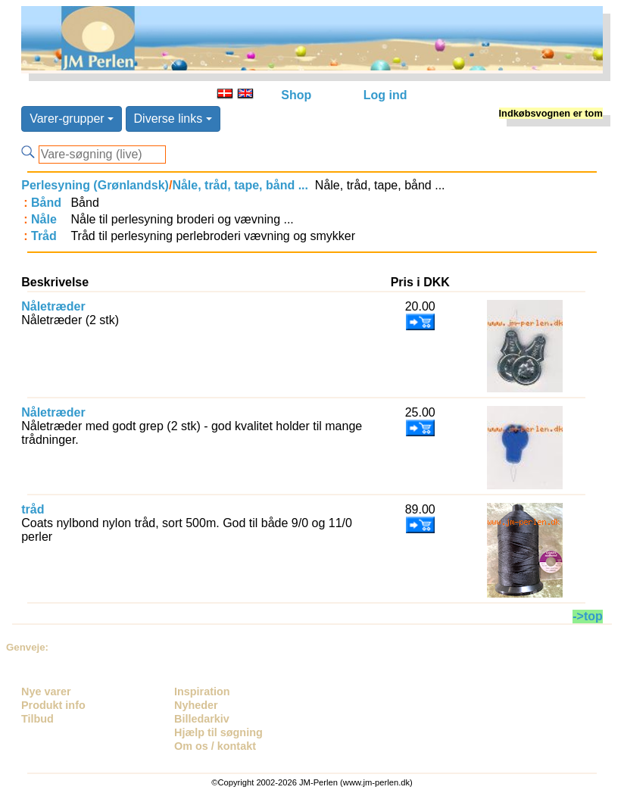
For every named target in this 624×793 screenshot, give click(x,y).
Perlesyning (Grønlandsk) (95, 185)
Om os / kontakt (215, 746)
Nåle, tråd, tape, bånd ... (240, 185)
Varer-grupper (72, 118)
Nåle (44, 219)
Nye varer (46, 691)
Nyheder (196, 705)
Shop (296, 95)
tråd (32, 509)
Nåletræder (53, 306)
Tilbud (37, 719)
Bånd (46, 202)
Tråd (44, 235)
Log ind (385, 95)
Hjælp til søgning (218, 732)
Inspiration (202, 691)
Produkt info (53, 705)
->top (588, 616)
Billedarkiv (201, 719)
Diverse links (173, 118)
